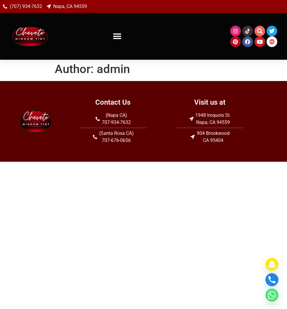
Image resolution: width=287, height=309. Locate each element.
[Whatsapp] (271, 295)
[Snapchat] (271, 264)
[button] (117, 36)
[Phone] (271, 279)
